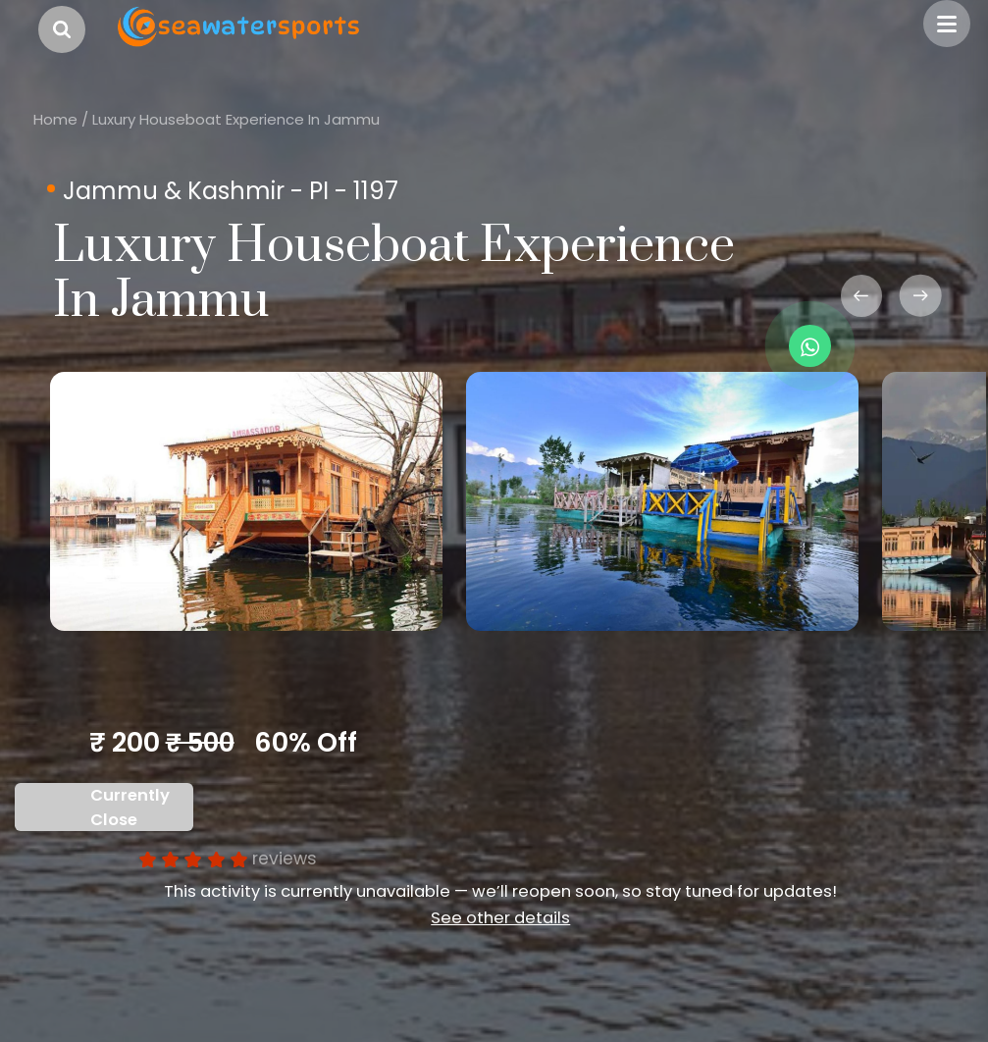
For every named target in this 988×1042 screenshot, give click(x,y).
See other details (500, 918)
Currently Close (130, 807)
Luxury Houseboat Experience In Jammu (236, 119)
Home (55, 119)
